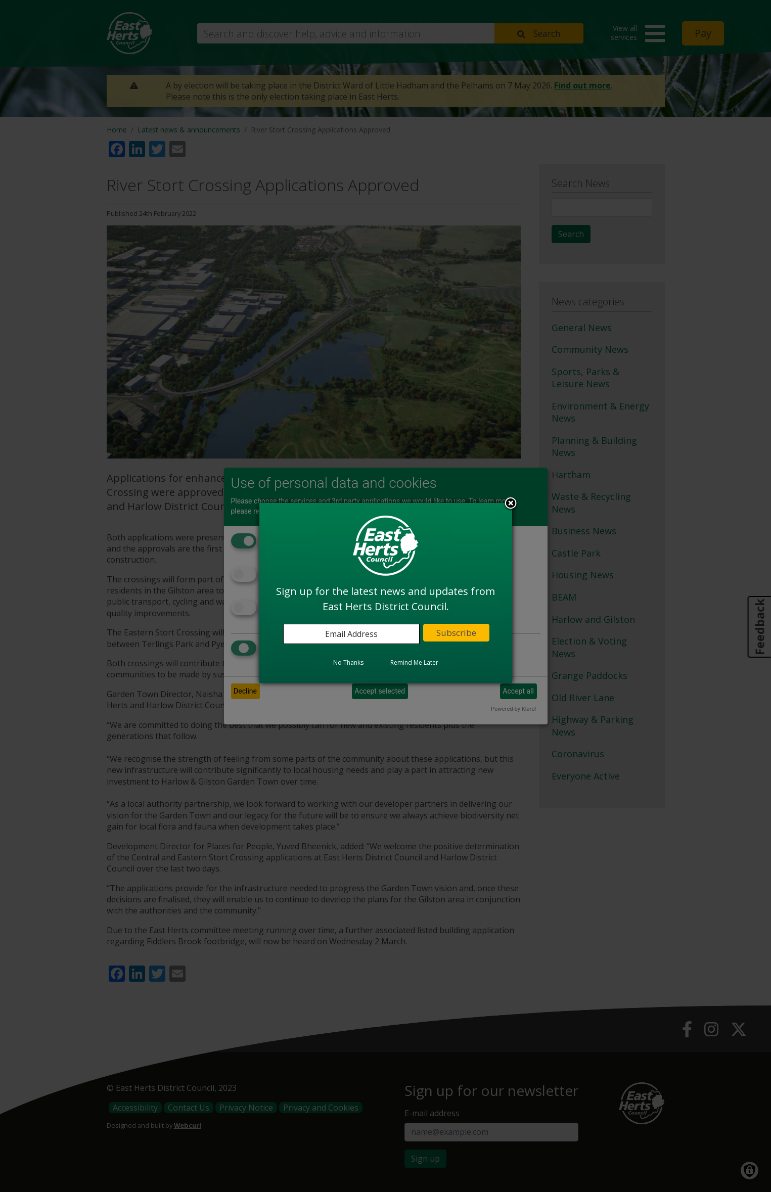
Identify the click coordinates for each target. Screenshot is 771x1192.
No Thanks (348, 662)
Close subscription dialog (510, 504)
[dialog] (385, 593)
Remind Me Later (414, 662)
